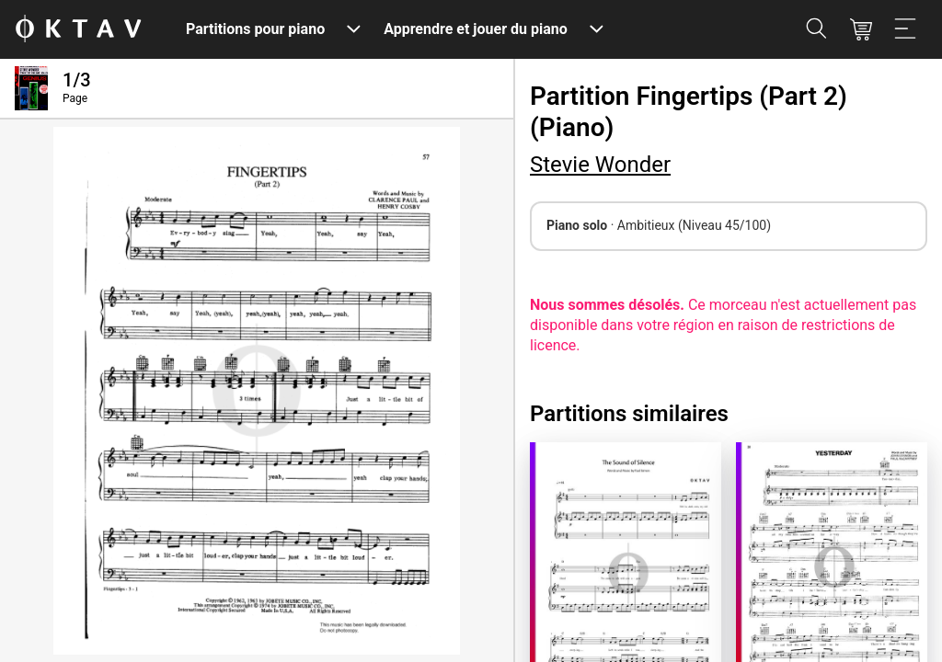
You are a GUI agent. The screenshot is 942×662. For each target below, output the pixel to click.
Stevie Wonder (600, 164)
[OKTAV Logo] (78, 30)
